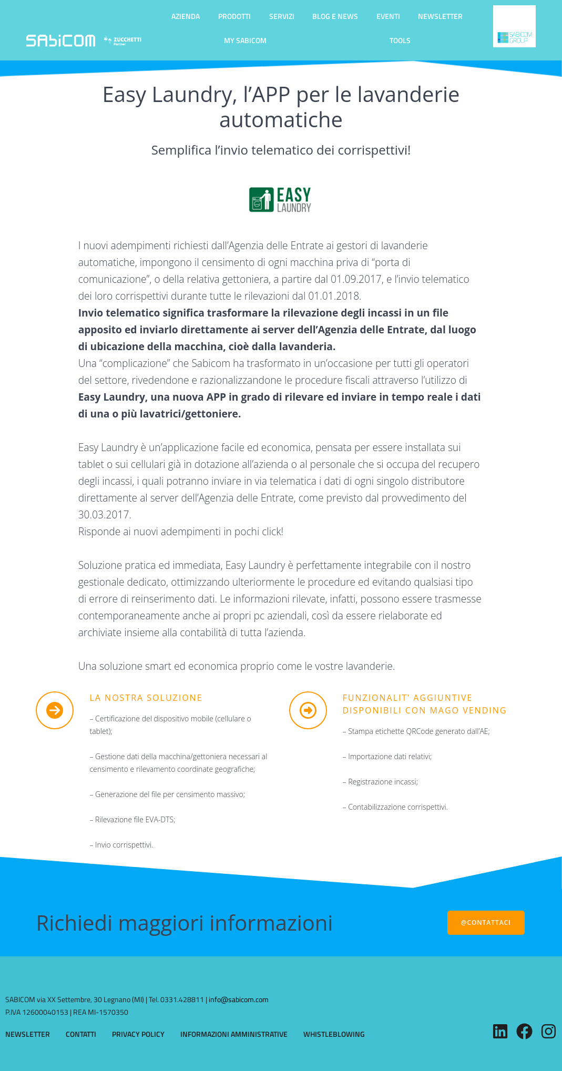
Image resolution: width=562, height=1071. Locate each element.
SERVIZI (281, 16)
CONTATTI (81, 1034)
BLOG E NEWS (335, 16)
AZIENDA (185, 16)
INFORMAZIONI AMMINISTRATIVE (234, 1034)
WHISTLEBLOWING (334, 1034)
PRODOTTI (234, 16)
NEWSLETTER (440, 16)
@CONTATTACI (486, 922)
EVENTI (388, 16)
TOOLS (400, 40)
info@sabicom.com (239, 999)
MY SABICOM (245, 40)
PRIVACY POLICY (138, 1034)
